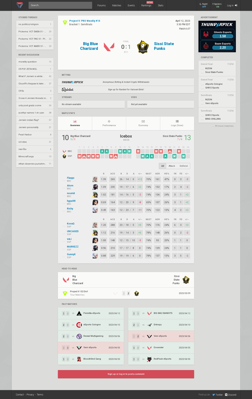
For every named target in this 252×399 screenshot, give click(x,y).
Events (131, 5)
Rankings (147, 4)
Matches (116, 5)
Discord (230, 394)
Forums (101, 5)
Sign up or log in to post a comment (126, 374)
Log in (232, 5)
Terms (40, 394)
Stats (160, 5)
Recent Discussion (29, 55)
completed (207, 58)
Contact (20, 394)
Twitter (217, 394)
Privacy (30, 394)
